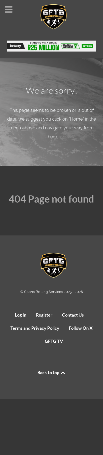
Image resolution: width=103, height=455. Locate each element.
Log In (20, 314)
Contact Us (73, 314)
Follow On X (81, 328)
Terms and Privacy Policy (34, 328)
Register (44, 314)
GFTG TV (54, 341)
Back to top (51, 372)
